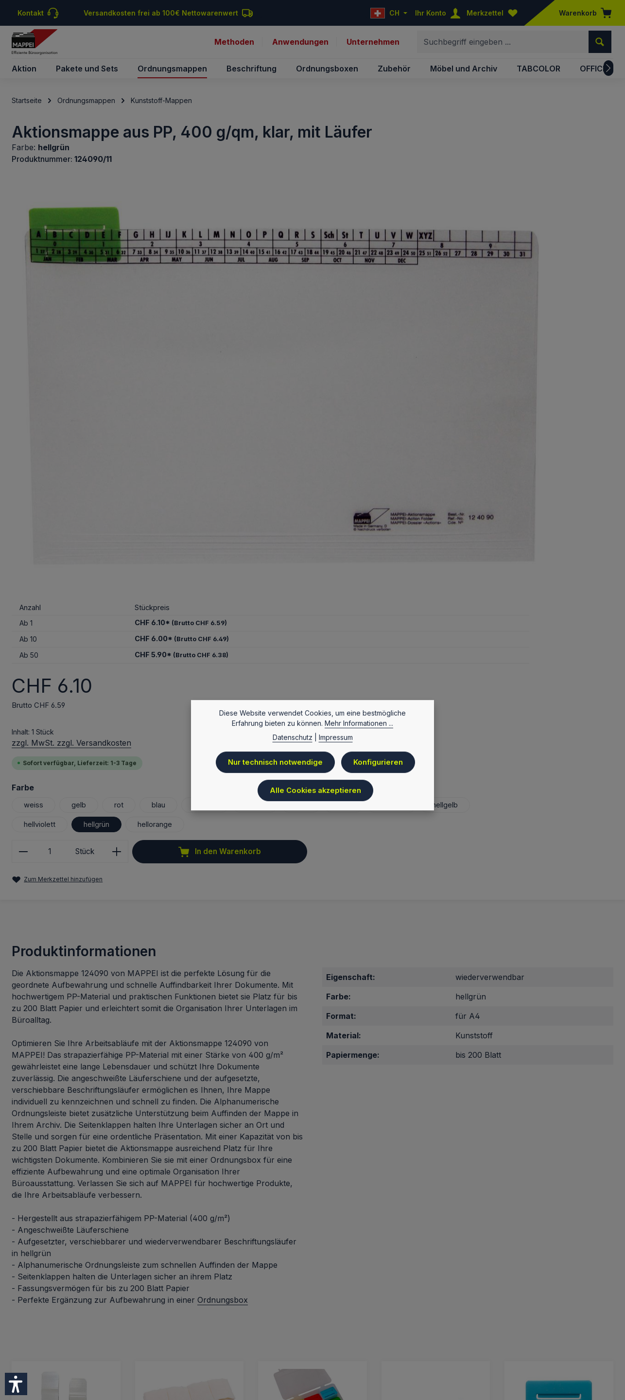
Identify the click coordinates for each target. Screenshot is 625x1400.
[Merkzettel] (494, 13)
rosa (490, 418)
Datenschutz (335, 1323)
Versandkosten (283, 1294)
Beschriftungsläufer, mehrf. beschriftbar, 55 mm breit (556, 1138)
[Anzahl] (413, 485)
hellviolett (460, 438)
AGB (408, 1323)
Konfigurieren (380, 768)
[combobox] (503, 47)
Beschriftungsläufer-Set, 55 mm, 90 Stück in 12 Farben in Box (310, 1138)
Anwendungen (300, 47)
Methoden (233, 47)
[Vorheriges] (19, 1148)
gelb (442, 399)
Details (65, 1240)
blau (525, 399)
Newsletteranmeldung (540, 1323)
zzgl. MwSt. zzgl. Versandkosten (434, 337)
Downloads (475, 1323)
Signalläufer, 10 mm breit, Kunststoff (56, 1138)
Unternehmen (373, 47)
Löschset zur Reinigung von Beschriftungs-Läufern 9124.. (188, 1138)
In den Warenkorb (461, 519)
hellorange (406, 457)
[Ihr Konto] (440, 13)
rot (483, 399)
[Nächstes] (608, 80)
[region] (183, 322)
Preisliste (290, 1323)
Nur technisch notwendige (275, 768)
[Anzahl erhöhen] (483, 485)
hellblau (541, 418)
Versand (379, 1323)
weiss (396, 399)
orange (574, 399)
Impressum (248, 1323)
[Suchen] (600, 47)
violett (397, 418)
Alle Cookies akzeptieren (316, 794)
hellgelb (400, 438)
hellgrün (521, 438)
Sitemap (599, 1323)
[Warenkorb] (582, 13)
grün (445, 418)
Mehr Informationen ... (359, 730)
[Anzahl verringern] (385, 485)
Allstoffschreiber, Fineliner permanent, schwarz (429, 1138)
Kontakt (435, 1323)
